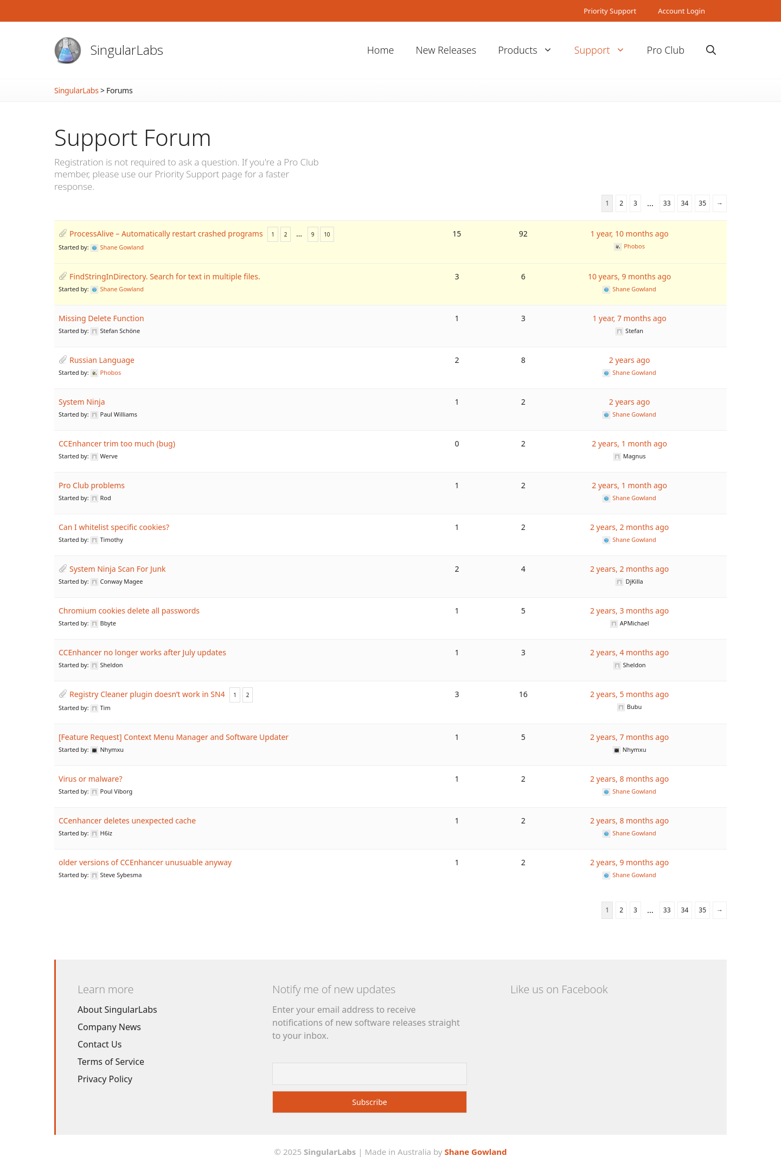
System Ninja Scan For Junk (117, 569)
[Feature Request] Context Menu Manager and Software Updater (174, 737)
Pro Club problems (92, 485)
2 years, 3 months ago (629, 610)
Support (605, 50)
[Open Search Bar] (711, 50)
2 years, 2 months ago (629, 527)
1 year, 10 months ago (629, 233)
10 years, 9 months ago (629, 276)
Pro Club (665, 49)
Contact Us (99, 1044)
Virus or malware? (91, 779)
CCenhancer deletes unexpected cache (127, 820)
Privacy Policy (105, 1079)
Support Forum (133, 137)
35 (702, 203)
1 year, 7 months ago (629, 318)
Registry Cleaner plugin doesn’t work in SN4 (147, 694)
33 (667, 203)
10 (327, 234)
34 (685, 203)
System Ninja (82, 402)
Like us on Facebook (558, 989)
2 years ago (629, 360)
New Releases (445, 49)
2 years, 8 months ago (629, 779)
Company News (109, 1027)
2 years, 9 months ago (629, 862)
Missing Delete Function (101, 318)
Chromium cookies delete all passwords (129, 610)
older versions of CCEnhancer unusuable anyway (145, 862)
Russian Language (102, 360)
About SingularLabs (117, 1009)
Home (380, 49)
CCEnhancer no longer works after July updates (142, 652)
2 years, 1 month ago (629, 443)
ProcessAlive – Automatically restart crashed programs (166, 233)
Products (530, 50)
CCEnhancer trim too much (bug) (117, 443)
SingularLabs (127, 50)
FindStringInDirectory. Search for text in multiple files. (164, 276)
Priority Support (610, 11)
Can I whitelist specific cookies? (114, 527)
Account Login (681, 11)
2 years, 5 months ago (629, 694)
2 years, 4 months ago (629, 652)
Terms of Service (111, 1062)
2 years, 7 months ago (629, 737)
